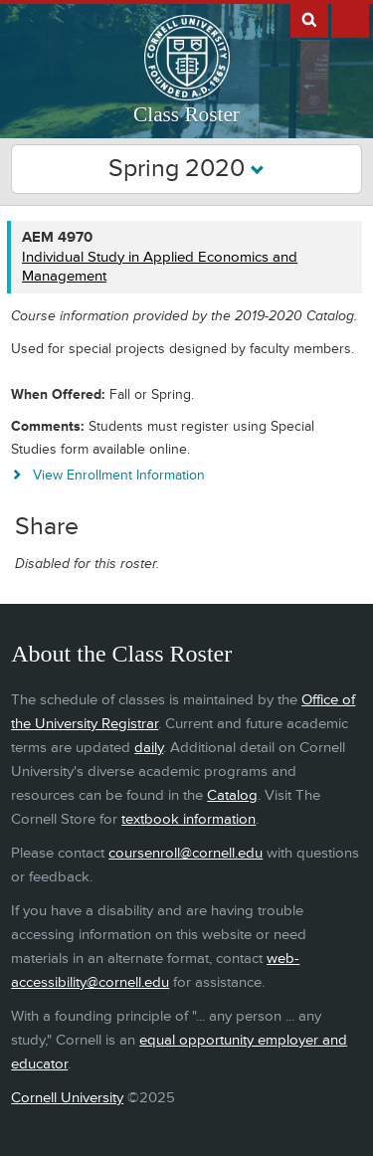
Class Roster (186, 114)
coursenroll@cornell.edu (185, 853)
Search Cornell (309, 19)
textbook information (188, 819)
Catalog (232, 795)
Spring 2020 (186, 168)
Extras (350, 19)
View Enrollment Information (119, 475)
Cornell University (67, 1097)
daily (148, 747)
